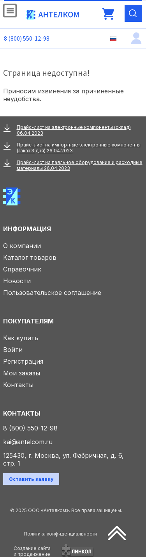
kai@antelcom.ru (28, 442)
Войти (13, 349)
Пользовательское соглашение (52, 292)
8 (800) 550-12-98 (26, 38)
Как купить (20, 338)
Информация (27, 229)
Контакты (18, 385)
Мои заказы (21, 373)
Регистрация (23, 361)
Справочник (22, 269)
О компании (22, 246)
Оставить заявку (31, 478)
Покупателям (28, 321)
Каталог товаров (29, 257)
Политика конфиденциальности (60, 534)
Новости (17, 281)
